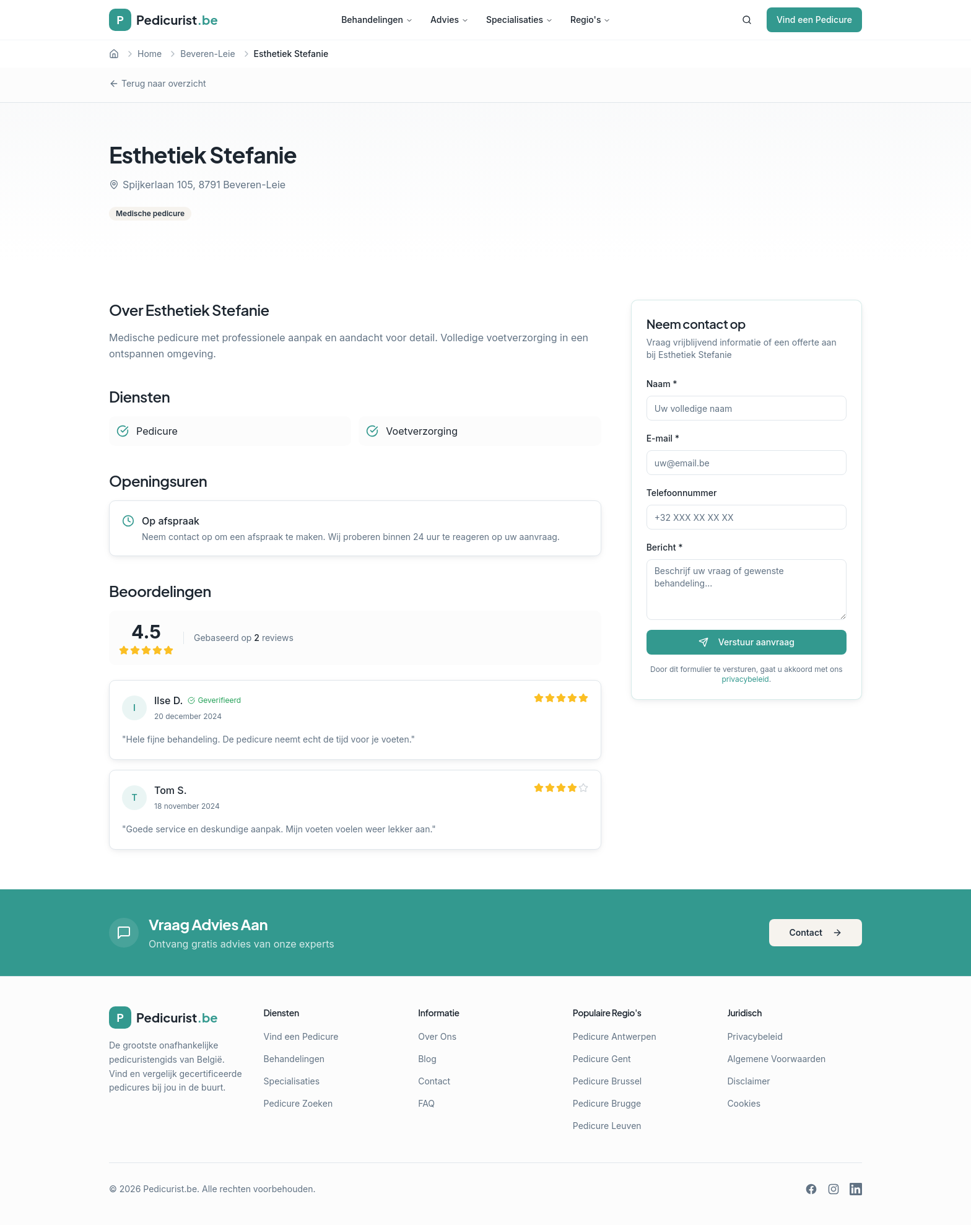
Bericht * (665, 547)
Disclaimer (748, 1081)
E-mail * (663, 438)
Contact (815, 932)
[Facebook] (811, 1189)
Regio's (590, 19)
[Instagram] (833, 1189)
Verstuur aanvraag (747, 642)
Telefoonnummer (682, 492)
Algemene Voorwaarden (776, 1058)
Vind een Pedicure (814, 19)
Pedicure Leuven (607, 1125)
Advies (449, 19)
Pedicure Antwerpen (614, 1036)
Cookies (743, 1103)
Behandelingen (377, 19)
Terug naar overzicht (157, 83)
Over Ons (437, 1036)
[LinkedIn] (856, 1189)
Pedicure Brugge (607, 1103)
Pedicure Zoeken (298, 1103)
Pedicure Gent (602, 1058)
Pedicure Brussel (607, 1081)
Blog (427, 1058)
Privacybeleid (754, 1036)
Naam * (662, 383)
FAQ (426, 1103)
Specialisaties (519, 19)
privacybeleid (745, 679)
